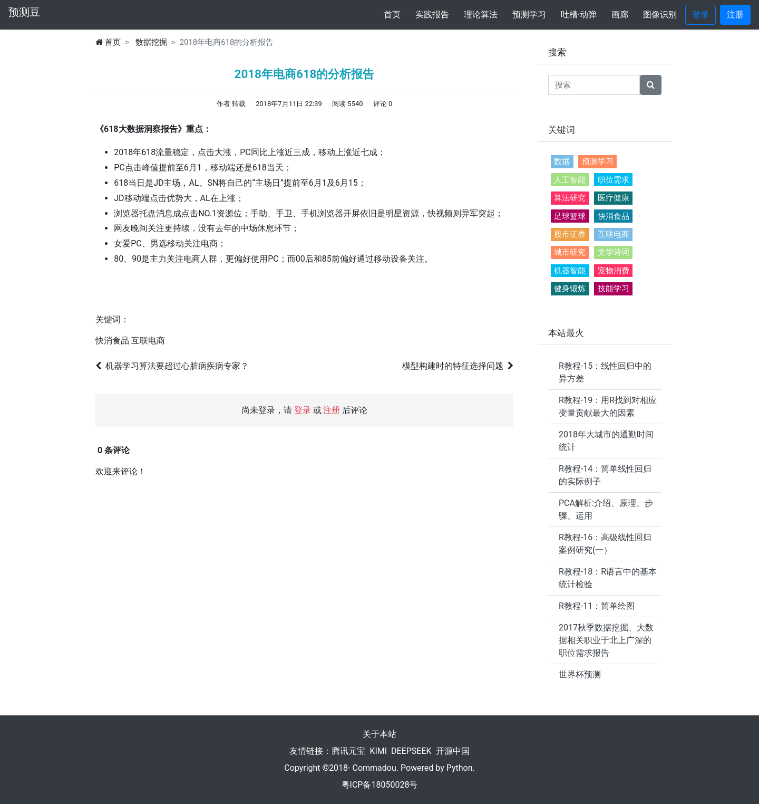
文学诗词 (617, 257)
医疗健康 (617, 200)
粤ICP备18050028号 (380, 785)
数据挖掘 (151, 42)
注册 (735, 14)
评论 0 (383, 104)
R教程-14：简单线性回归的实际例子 (605, 482)
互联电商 (148, 341)
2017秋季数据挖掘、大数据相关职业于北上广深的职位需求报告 (606, 647)
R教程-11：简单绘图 (597, 613)
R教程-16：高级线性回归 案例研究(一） (605, 550)
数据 (562, 162)
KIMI (378, 751)
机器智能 (571, 276)
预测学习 (529, 14)
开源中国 (453, 751)
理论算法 (481, 14)
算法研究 (571, 200)
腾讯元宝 (348, 751)
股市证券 (571, 238)
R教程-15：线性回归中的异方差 (605, 379)
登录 (700, 14)
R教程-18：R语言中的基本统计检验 (608, 584)
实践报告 (432, 14)
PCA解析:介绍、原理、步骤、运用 (606, 516)
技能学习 (617, 295)
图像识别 (660, 14)
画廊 (619, 14)
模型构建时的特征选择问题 (457, 366)
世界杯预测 (580, 681)
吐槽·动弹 (579, 14)
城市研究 (571, 257)
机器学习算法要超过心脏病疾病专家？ (172, 366)
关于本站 (379, 734)
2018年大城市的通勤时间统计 (606, 447)
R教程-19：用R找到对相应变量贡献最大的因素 (608, 413)
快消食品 (112, 341)
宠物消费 (617, 276)
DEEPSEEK (411, 751)
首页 (394, 14)
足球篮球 (571, 219)
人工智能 (571, 181)
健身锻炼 (571, 295)
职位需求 (617, 181)
